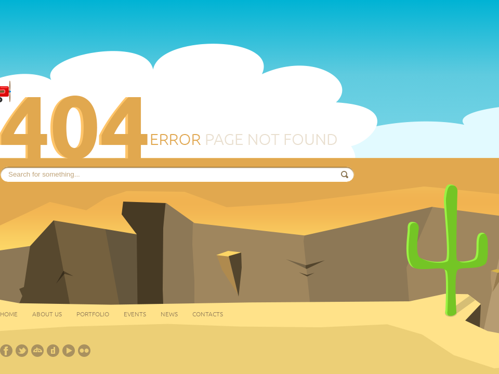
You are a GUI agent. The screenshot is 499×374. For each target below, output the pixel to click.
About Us (47, 314)
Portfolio (92, 314)
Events (135, 314)
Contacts (207, 314)
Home (9, 314)
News (169, 314)
